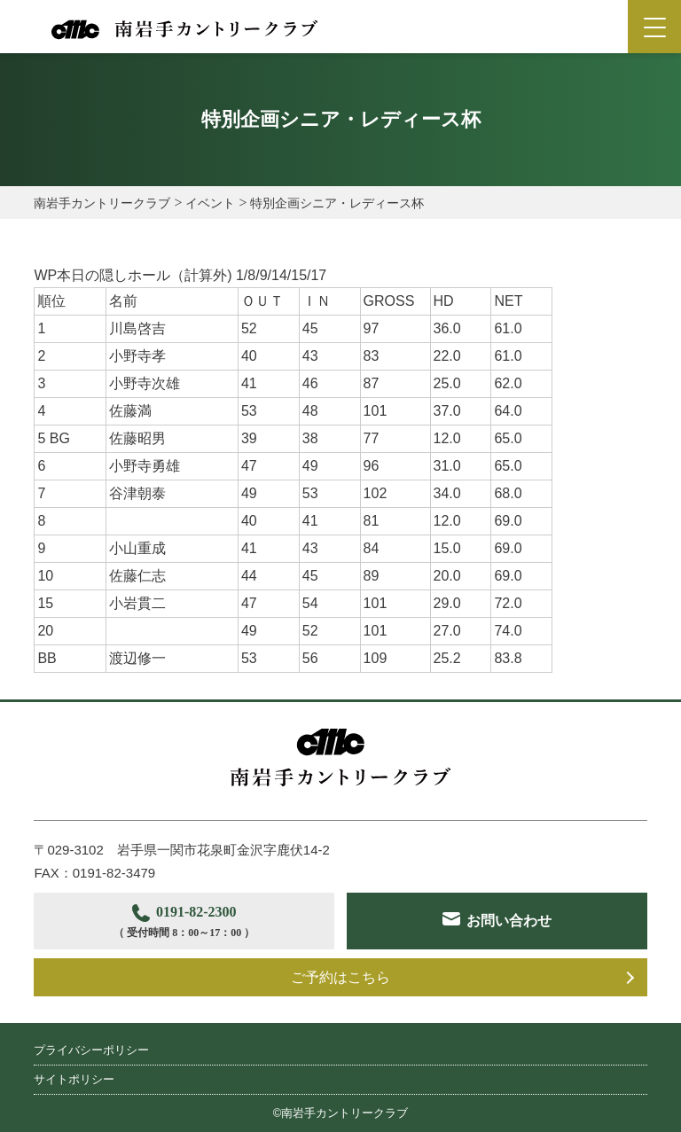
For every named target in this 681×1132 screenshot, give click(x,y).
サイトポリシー (74, 1079)
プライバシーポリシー (91, 1050)
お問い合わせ (509, 920)
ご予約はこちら (340, 977)
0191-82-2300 (184, 923)
